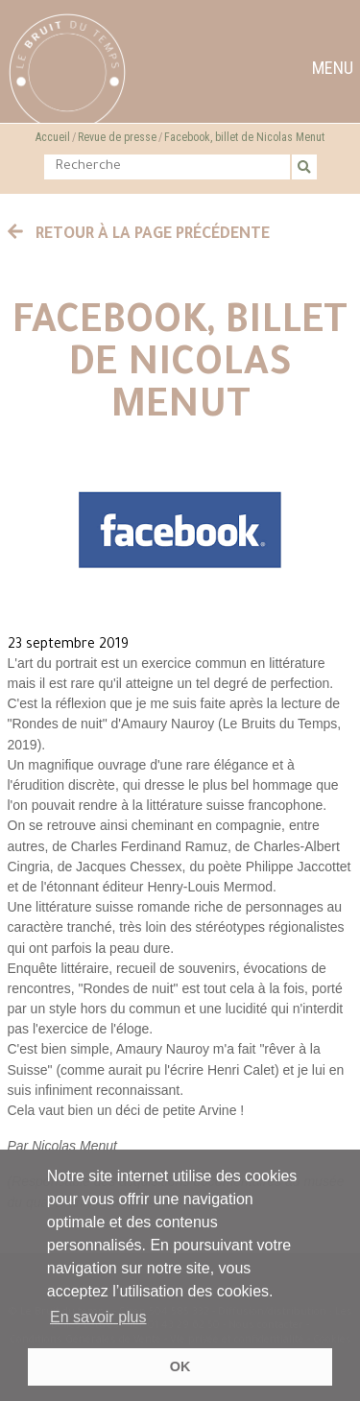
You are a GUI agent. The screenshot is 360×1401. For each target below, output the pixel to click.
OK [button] (180, 1366)
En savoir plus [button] (98, 1317)
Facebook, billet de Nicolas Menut (244, 137)
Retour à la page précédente (139, 235)
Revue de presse (117, 137)
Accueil (53, 137)
